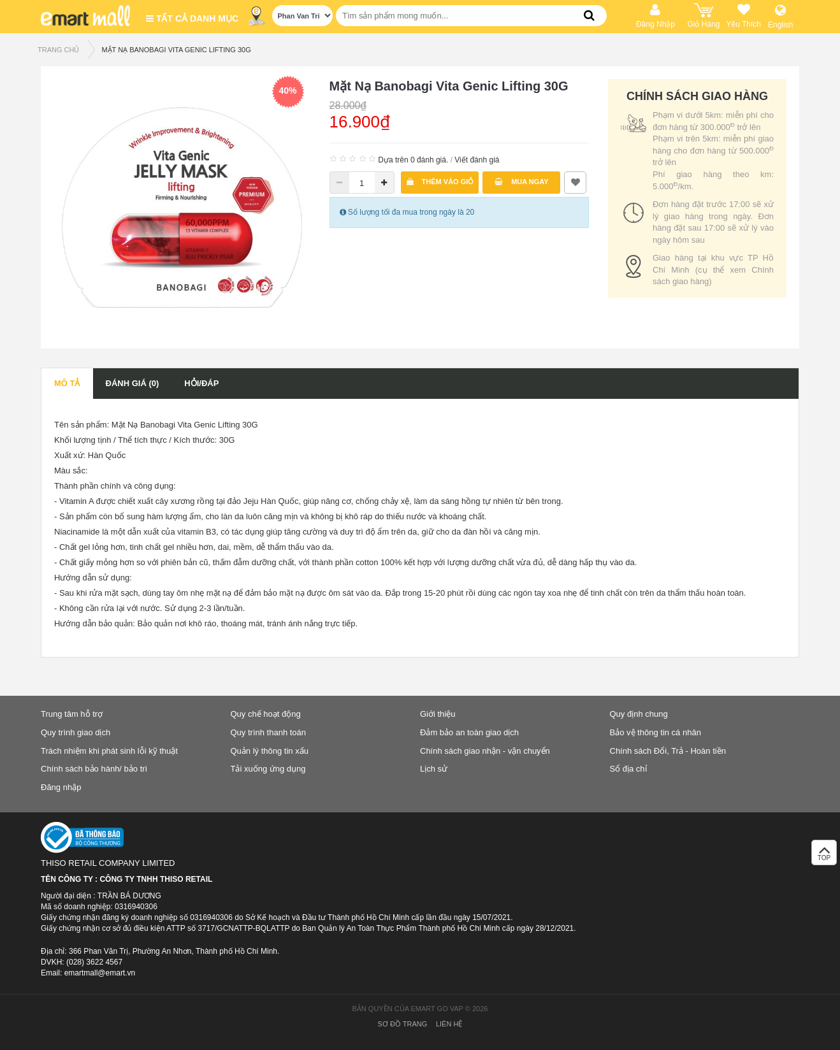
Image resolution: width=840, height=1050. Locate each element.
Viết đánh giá (476, 159)
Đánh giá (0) (132, 383)
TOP (824, 856)
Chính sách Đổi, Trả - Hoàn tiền (668, 751)
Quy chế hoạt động (266, 714)
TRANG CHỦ (58, 50)
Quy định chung (639, 714)
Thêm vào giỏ (440, 181)
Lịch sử (433, 768)
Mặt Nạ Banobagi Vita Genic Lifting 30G (175, 50)
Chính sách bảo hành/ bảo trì (94, 768)
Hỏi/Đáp (201, 383)
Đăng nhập (61, 787)
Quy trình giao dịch (75, 732)
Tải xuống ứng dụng (268, 768)
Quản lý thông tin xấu (269, 751)
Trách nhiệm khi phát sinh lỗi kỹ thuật (109, 751)
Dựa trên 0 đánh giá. (413, 159)
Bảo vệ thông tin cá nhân (655, 732)
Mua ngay (522, 181)
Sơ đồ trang (403, 1024)
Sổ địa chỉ (628, 768)
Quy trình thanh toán (269, 732)
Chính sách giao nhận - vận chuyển (485, 751)
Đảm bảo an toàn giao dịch (469, 732)
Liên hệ (449, 1024)
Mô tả (67, 383)
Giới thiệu (437, 714)
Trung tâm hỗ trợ (72, 714)
